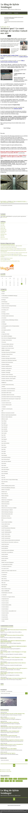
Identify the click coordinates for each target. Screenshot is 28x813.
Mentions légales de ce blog (17, 805)
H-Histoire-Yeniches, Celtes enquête (8, 378)
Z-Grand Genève (4, 617)
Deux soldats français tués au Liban (7, 261)
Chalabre (8, 259)
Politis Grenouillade (5, 501)
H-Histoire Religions (5, 364)
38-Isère (3, 293)
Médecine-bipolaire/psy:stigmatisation (8, 414)
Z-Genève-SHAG (4, 615)
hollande (6, 780)
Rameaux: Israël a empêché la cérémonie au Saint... (12, 740)
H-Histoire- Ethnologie (5, 372)
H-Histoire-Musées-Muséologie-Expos (8, 376)
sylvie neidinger (4, 629)
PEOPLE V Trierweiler (5, 489)
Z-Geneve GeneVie (5, 602)
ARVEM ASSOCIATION (17, 254)
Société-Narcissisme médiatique (7, 550)
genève (2, 780)
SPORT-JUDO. (3, 560)
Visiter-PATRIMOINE (5, 590)
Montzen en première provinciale (7, 250)
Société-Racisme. (4, 556)
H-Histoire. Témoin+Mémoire (7, 380)
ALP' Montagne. (4, 301)
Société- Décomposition (5, 530)
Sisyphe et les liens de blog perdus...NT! (11, 673)
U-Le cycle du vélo (5, 568)
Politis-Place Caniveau (5, 515)
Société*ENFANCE (4, 526)
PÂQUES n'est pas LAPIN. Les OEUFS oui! (9, 722)
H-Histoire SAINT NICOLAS (6, 366)
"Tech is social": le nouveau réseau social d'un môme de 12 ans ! (13, 22)
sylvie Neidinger (4, 640)
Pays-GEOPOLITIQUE (5, 443)
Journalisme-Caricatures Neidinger (8, 388)
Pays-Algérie (3, 423)
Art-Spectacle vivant (5, 334)
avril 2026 (2, 223)
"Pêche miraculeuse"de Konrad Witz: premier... (13, 630)
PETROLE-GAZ (4, 491)
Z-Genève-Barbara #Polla (6, 604)
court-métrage (11, 202)
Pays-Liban (3, 453)
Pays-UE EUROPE (4, 473)
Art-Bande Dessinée (5, 307)
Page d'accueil (6, 19)
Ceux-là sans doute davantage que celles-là (8, 248)
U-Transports (4, 574)
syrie (6, 778)
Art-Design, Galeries (5, 313)
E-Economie (3, 342)
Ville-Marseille (4, 584)
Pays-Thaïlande (4, 471)
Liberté (15, 247)
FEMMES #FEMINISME (5, 350)
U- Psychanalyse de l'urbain (6, 564)
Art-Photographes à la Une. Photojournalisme (10, 326)
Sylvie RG (2, 635)
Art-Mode (3, 321)
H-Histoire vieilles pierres (6, 368)
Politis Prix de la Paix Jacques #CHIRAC (8, 507)
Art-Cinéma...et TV (14, 201)
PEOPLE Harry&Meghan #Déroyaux (8, 487)
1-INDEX (3, 291)
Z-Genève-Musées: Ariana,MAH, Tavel (8, 610)
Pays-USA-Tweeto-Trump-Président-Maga (9, 479)
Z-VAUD (2, 621)
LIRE (2, 410)
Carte (2, 683)
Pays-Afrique (4, 420)
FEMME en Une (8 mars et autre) (7, 348)
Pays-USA (3, 477)
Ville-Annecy (4, 578)
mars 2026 (2, 225)
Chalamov (2, 258)
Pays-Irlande (3, 447)
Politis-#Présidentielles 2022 (7, 513)
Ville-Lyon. (3, 582)
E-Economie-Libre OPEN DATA (7, 346)
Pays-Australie (4, 429)
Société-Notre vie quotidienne (7, 552)
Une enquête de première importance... (8, 245)
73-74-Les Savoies (4, 297)
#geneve (15, 778)
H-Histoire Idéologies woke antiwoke (8, 358)
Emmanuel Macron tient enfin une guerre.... (13, 663)
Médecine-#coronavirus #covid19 (7, 412)
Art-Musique (3, 323)
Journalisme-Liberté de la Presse (7, 394)
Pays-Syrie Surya (4, 467)
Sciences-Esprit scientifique (6, 522)
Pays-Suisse (3, 465)
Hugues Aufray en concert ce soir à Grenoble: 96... (11, 744)
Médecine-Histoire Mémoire (6, 416)
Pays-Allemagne (4, 425)
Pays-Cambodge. (4, 431)
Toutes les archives (4, 238)
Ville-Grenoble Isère (5, 580)
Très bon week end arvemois (6, 254)
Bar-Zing (17, 261)
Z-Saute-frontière (4, 619)
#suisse (2, 778)
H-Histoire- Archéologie (6, 370)
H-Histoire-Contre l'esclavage (7, 374)
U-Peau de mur (4, 572)
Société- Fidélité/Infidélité (6, 532)
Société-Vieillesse (4, 558)
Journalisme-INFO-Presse (6, 392)
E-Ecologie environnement (6, 340)
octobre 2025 (2, 232)
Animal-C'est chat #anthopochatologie (8, 305)
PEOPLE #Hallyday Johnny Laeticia (8, 485)
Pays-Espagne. (4, 439)
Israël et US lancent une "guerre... (8, 753)
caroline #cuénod (6, 202)
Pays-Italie (3, 449)
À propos (16, 13)
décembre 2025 (3, 229)
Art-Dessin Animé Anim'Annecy (7, 315)
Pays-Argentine (4, 427)
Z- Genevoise (4, 594)
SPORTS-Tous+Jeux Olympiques (7, 562)
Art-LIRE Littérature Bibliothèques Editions (9, 319)
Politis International (5, 503)
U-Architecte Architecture (6, 566)
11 (25, 281)
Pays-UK (3, 475)
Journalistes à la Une (5, 400)
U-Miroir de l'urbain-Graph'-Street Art (8, 570)
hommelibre (3, 678)
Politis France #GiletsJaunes (6, 499)
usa (13, 780)
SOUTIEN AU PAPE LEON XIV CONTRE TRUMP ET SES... (12, 713)
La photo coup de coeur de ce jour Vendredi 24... (9, 255)
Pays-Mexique (4, 455)
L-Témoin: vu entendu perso (6, 408)
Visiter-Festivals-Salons (6, 588)
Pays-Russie (3, 463)
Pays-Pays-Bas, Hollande (6, 461)
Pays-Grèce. (3, 445)
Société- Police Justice (5, 534)
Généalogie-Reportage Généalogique (8, 352)
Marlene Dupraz (4, 657)
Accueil (3, 13)
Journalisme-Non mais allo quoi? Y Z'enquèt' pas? (11, 398)
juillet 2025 (2, 237)
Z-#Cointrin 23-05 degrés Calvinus (8, 596)
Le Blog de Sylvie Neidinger (10, 6)
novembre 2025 (3, 231)
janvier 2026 (2, 228)
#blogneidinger (19, 780)
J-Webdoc (3, 386)
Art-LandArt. (3, 317)
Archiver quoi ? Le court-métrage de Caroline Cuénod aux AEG (13, 30)
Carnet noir (2, 259)
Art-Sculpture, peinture (6, 330)
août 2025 (2, 235)
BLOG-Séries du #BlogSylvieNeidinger (8, 338)
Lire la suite (4, 217)
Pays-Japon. (3, 451)
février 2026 (2, 226)
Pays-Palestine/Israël (5, 459)
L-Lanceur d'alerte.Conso (6, 402)
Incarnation (19, 245)
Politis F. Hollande (4, 495)
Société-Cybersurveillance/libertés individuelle (10, 540)
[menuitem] (3, 13)
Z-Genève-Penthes (5, 612)
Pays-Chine (3, 437)
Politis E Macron (4, 493)
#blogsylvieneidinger (22, 778)
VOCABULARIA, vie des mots (6, 592)
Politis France (4, 497)
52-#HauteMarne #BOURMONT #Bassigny (9, 295)
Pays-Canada (3, 433)
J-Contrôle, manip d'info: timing (7, 384)
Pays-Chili (3, 435)
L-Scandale (3, 406)
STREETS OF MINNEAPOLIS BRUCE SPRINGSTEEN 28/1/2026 (13, 641)
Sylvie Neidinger (4, 651)
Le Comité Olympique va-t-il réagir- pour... (13, 652)
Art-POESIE (3, 327)
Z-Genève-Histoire (5, 606)
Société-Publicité (4, 554)
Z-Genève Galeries (5, 600)
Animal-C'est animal (5, 303)
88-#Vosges (3, 299)
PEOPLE (2, 483)
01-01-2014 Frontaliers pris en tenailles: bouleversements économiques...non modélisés (13, 18)
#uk (10, 780)
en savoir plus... (22, 152)
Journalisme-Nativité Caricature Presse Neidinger (11, 396)
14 (10, 282)
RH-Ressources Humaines (6, 517)
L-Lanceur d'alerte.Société (6, 404)
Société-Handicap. (4, 546)
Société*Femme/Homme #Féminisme (8, 528)
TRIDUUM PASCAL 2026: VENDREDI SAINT (9, 731)
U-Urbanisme (4, 576)
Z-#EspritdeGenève (5, 598)
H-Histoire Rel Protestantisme (7, 362)
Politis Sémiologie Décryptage (7, 511)
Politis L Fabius (4, 505)
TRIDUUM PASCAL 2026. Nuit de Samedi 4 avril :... (11, 726)
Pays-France (3, 441)
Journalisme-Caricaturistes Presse (8, 390)
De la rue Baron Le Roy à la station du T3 (8, 252)
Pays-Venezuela (4, 481)
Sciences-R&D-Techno (5, 524)
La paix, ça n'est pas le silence (6, 247)
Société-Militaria (4, 548)
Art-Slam (3, 332)
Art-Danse (3, 311)
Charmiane (3, 668)
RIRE (2, 520)
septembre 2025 (3, 234)
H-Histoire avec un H (20, 201)
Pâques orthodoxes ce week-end (7, 718)
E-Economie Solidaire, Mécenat (7, 344)
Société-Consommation (5, 538)
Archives (10, 13)
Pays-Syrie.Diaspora (5, 469)
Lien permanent (3, 201)
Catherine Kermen (4, 646)
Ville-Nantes (3, 586)
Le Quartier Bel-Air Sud (22, 252)
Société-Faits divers (5, 544)
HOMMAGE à (3, 382)
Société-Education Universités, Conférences (9, 542)
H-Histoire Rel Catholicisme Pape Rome (9, 360)
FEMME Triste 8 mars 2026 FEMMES (8, 748)
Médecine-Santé (4, 418)
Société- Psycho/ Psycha (6, 536)
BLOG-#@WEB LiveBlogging (6, 336)
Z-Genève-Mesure (4, 608)
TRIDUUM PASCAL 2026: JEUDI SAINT (8, 735)
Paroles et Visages (22, 248)
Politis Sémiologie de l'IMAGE (7, 509)
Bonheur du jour (9, 258)
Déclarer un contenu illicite (11, 805)
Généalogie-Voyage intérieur (7, 354)
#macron (10, 778)
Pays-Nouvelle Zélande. (6, 457)
